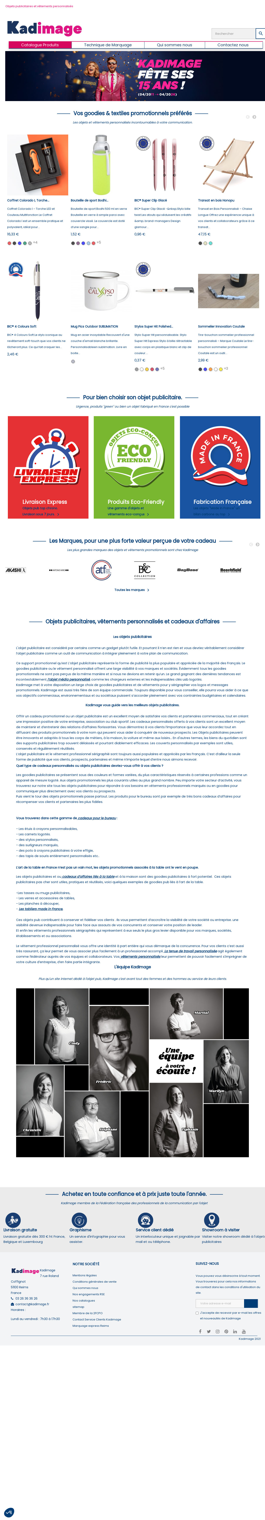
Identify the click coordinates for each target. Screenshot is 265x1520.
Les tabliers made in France (40, 909)
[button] (9, 1512)
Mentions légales (85, 1275)
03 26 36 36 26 (26, 1298)
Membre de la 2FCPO (88, 1313)
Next (254, 117)
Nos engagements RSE (89, 1294)
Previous (248, 117)
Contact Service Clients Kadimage (97, 1319)
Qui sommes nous (85, 1288)
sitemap (78, 1307)
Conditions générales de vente (95, 1282)
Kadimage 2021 (250, 1339)
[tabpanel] (26, 570)
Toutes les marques (132, 590)
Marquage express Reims (91, 1326)
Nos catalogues (84, 1301)
